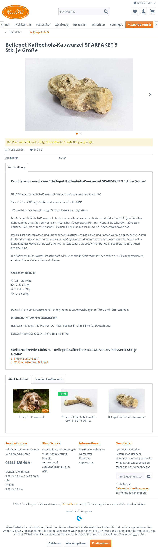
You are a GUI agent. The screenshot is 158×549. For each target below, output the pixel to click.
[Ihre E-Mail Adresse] (130, 476)
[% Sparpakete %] (139, 24)
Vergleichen (14, 149)
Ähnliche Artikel (18, 379)
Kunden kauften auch (49, 379)
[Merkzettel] (134, 11)
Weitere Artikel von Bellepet (29, 362)
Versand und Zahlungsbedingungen (56, 464)
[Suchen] (106, 11)
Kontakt (47, 458)
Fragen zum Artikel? (24, 358)
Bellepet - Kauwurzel (31, 417)
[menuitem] (84, 11)
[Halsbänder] (23, 24)
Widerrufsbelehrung (54, 454)
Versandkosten (70, 503)
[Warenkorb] (152, 11)
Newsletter (85, 454)
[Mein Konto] (143, 11)
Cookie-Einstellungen (92, 449)
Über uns (84, 458)
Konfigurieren (100, 543)
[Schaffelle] (98, 24)
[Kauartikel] (43, 24)
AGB (44, 471)
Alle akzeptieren (76, 543)
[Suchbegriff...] (84, 11)
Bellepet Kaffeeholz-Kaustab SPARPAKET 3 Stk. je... (79, 418)
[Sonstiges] (116, 24)
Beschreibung (16, 167)
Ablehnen (54, 543)
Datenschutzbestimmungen (59, 449)
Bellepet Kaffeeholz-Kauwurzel (126, 417)
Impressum (86, 462)
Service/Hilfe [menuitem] (143, 3)
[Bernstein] (80, 24)
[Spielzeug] (62, 24)
